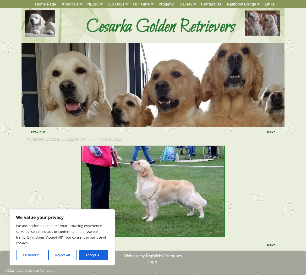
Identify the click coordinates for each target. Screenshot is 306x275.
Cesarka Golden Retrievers (35, 270)
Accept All (93, 255)
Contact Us (211, 4)
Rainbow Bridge (244, 4)
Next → (273, 132)
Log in (153, 261)
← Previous (36, 132)
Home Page (45, 4)
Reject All (62, 255)
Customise (31, 255)
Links (270, 4)
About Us (73, 4)
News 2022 (111, 139)
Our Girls (144, 4)
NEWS (95, 4)
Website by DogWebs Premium (153, 255)
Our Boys (118, 4)
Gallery (189, 4)
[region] (62, 237)
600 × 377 (88, 139)
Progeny (166, 4)
